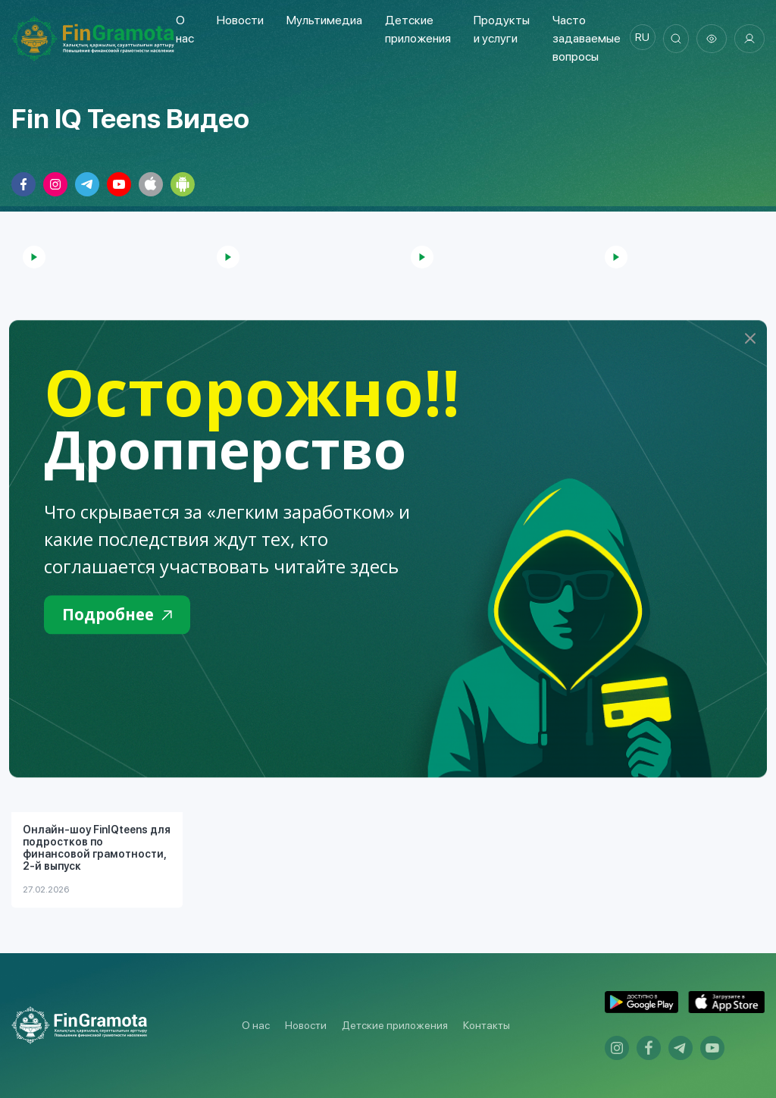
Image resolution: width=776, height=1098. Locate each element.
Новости (238, 20)
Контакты (486, 1025)
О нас (256, 1025)
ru (636, 39)
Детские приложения (395, 1025)
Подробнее (124, 616)
